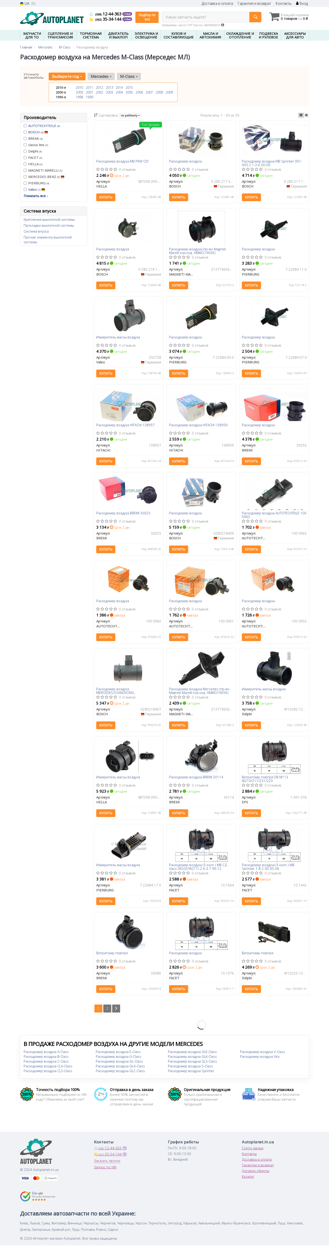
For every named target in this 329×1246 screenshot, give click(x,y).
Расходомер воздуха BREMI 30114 (196, 778)
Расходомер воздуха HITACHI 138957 (125, 425)
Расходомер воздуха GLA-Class (120, 1066)
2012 (99, 87)
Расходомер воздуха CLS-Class (48, 1071)
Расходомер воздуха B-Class (46, 1057)
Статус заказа (252, 1148)
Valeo (36, 189)
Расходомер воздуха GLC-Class (120, 1071)
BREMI (33, 138)
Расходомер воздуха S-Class (190, 1066)
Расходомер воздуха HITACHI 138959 (198, 425)
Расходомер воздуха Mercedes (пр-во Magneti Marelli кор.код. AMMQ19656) (199, 691)
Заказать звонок (107, 1161)
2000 (79, 92)
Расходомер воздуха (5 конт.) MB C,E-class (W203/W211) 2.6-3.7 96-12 (198, 866)
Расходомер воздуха (185, 161)
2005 (129, 92)
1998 (79, 97)
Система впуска (36, 231)
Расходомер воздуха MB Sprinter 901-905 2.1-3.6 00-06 (272, 162)
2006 (139, 92)
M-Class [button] (129, 76)
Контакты (283, 3)
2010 (79, 87)
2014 (119, 87)
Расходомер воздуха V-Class (262, 1052)
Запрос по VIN (105, 1167)
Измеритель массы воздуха (118, 337)
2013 (109, 87)
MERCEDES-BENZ (44, 176)
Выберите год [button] (67, 76)
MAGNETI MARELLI (43, 170)
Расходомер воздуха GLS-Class (192, 1062)
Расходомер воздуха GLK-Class (192, 1057)
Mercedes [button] (101, 76)
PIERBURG (36, 183)
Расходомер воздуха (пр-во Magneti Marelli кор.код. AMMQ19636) (197, 250)
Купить (106, 197)
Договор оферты (255, 1171)
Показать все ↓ (36, 195)
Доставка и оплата (217, 3)
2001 (89, 92)
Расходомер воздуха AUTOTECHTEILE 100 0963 (274, 514)
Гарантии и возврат (258, 1165)
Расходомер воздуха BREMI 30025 (123, 513)
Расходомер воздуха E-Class (118, 1052)
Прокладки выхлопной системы (49, 225)
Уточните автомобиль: (34, 76)
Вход (302, 3)
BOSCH (38, 132)
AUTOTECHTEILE (44, 125)
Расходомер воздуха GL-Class (119, 1062)
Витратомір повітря (112, 954)
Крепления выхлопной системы (49, 219)
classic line (36, 144)
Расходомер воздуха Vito (260, 1057)
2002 (99, 92)
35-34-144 (105, 19)
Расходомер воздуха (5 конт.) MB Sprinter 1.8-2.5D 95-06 (268, 866)
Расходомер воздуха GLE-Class (192, 1052)
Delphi (33, 151)
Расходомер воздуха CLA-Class (48, 1066)
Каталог (248, 1177)
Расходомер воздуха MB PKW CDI (122, 161)
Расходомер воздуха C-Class (46, 1062)
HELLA (33, 164)
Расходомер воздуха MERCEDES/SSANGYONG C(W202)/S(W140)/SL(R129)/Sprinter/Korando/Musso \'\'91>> (128, 691)
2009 (169, 92)
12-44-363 (105, 14)
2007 (149, 92)
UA (24, 3)
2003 (109, 92)
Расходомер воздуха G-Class (118, 1057)
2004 (119, 92)
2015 (129, 87)
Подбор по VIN (147, 17)
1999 (89, 97)
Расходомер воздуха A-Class (46, 1052)
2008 (159, 92)
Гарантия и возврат (254, 3)
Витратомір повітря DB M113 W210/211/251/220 (265, 779)
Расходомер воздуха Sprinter (191, 1071)
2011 (89, 87)
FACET (33, 157)
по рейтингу (130, 115)
